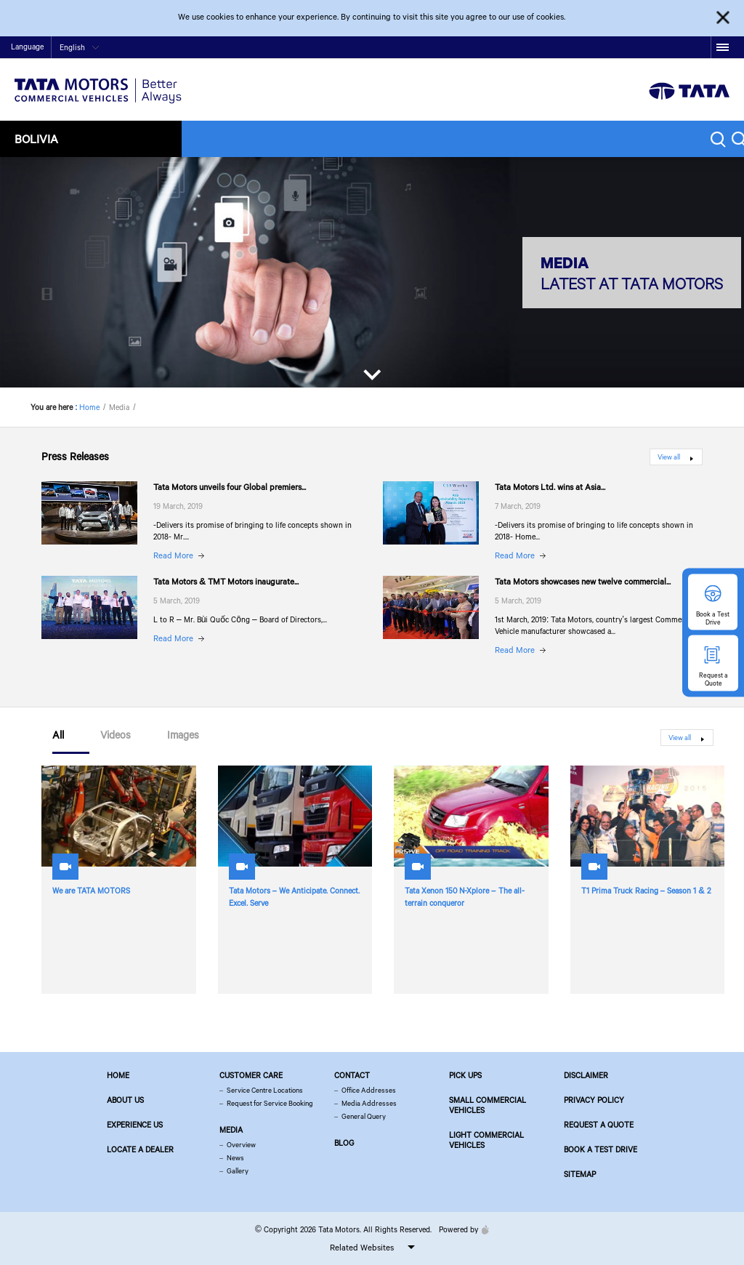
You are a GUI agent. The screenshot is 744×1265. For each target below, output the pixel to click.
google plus (677, 47)
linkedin (699, 47)
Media (231, 1130)
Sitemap (580, 1174)
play (655, 47)
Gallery (237, 1171)
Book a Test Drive (600, 1149)
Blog (344, 1143)
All (58, 735)
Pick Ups (465, 1075)
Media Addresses (369, 1103)
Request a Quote (599, 1125)
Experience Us (135, 1125)
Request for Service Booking (270, 1103)
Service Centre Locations (265, 1090)
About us (125, 1100)
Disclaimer (586, 1075)
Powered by (460, 1229)
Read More (173, 555)
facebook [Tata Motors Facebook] (609, 47)
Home (575, 48)
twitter (632, 47)
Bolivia (36, 138)
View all (669, 457)
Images (183, 735)
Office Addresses (368, 1090)
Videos (115, 735)
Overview (241, 1144)
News (235, 1157)
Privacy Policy (594, 1100)
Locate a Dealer (140, 1149)
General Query (363, 1116)
